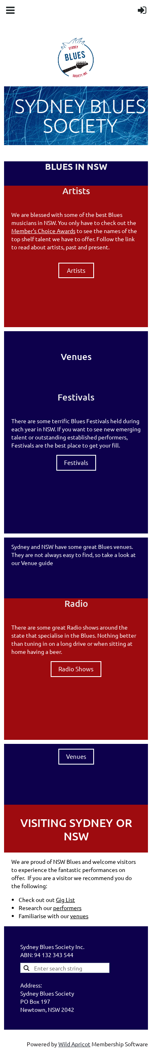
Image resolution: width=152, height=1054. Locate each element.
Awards (66, 230)
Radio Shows (76, 669)
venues (79, 915)
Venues (76, 756)
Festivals (76, 462)
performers (67, 907)
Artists (76, 270)
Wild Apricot (74, 1044)
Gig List (65, 899)
